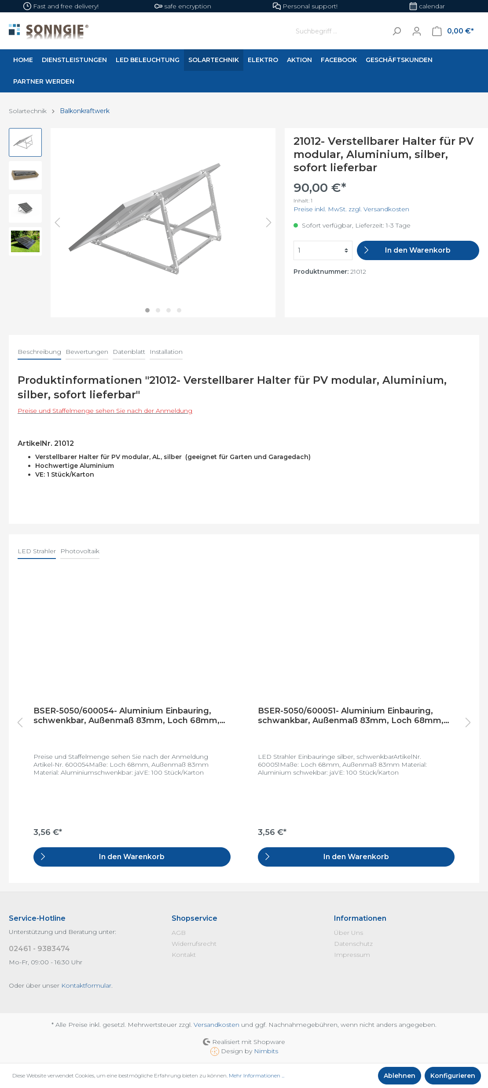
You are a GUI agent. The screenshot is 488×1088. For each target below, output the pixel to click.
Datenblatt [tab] (129, 352)
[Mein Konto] (417, 31)
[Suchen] (396, 31)
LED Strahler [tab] (37, 551)
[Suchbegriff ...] (339, 31)
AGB (179, 933)
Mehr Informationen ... (256, 1075)
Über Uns (348, 933)
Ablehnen (399, 1076)
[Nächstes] (268, 222)
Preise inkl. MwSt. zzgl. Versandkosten (351, 209)
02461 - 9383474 (39, 949)
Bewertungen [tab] (87, 352)
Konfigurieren (452, 1076)
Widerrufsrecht (194, 944)
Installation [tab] (166, 352)
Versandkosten (216, 1025)
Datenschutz (353, 944)
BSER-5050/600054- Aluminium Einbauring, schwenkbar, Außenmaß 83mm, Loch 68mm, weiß (126, 715)
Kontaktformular (86, 985)
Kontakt (184, 955)
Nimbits (266, 1051)
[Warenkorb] (453, 31)
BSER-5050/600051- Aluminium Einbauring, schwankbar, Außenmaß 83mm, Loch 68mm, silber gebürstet (351, 715)
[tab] (39, 352)
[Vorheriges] (57, 222)
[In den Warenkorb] (418, 250)
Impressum (352, 955)
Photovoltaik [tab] (79, 551)
